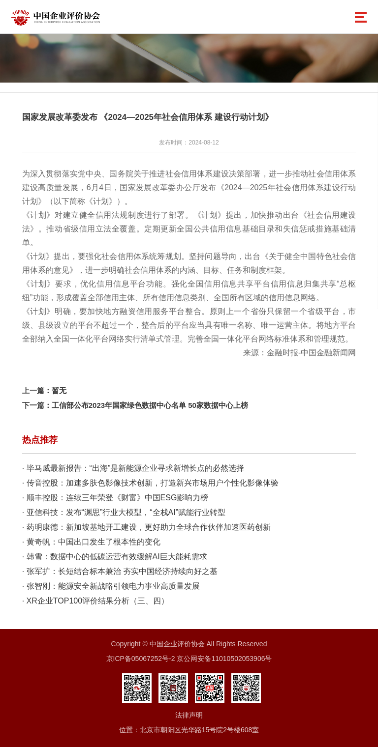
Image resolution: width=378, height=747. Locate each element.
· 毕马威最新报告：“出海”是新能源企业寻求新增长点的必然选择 (133, 468)
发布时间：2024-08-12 (189, 142)
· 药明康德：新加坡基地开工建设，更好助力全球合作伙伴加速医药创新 (146, 527)
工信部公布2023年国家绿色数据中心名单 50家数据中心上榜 (150, 405)
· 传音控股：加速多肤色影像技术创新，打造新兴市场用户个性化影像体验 (150, 483)
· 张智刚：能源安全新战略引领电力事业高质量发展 (111, 586)
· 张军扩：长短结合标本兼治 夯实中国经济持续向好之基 (120, 571)
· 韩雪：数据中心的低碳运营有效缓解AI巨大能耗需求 (114, 556)
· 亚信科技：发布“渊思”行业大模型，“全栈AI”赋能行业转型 (123, 512)
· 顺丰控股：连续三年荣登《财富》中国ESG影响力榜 (115, 497)
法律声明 (189, 715)
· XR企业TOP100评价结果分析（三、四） (95, 601)
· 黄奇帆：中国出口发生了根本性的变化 (91, 542)
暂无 (59, 390)
